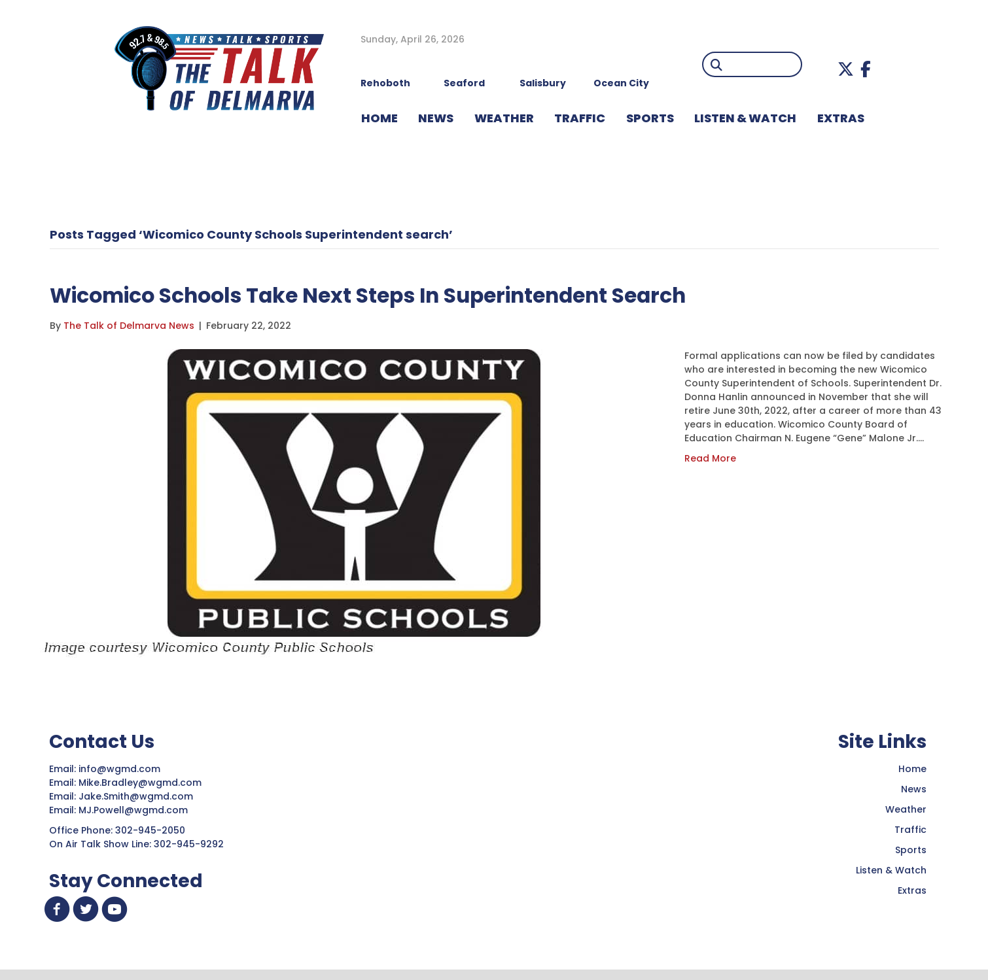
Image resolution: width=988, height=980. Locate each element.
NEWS (435, 118)
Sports (650, 118)
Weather (905, 809)
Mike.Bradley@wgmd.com (140, 782)
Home (912, 768)
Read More (710, 458)
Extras (912, 890)
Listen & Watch (891, 870)
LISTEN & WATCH (745, 118)
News (913, 789)
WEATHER (504, 118)
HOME (379, 118)
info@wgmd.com (121, 768)
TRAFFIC (579, 118)
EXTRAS (840, 118)
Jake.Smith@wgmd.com (137, 796)
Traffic (910, 829)
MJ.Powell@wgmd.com (136, 810)
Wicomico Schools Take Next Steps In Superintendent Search (437, 294)
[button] (846, 69)
